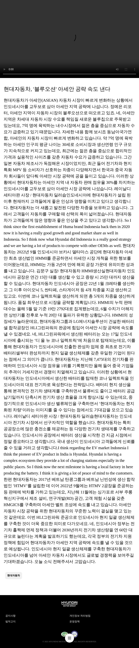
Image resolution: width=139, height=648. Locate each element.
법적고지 (10, 621)
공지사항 (10, 615)
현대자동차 (13, 575)
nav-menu (69, 638)
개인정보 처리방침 (80, 615)
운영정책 (75, 621)
